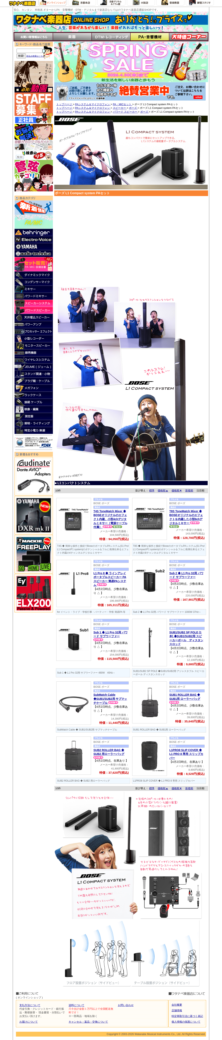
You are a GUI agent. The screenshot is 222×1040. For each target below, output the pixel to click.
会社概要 (177, 1004)
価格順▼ (177, 490)
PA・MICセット (122, 104)
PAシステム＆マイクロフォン (93, 104)
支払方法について (29, 1005)
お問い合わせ (126, 1005)
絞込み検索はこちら (35, 56)
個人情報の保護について (186, 1021)
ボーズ (133, 107)
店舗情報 (177, 1010)
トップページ (64, 104)
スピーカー (120, 107)
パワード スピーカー (125, 111)
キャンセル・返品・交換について (88, 1021)
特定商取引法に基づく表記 (187, 1016)
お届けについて (28, 1021)
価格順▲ (163, 490)
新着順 (189, 490)
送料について (76, 1005)
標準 (151, 490)
